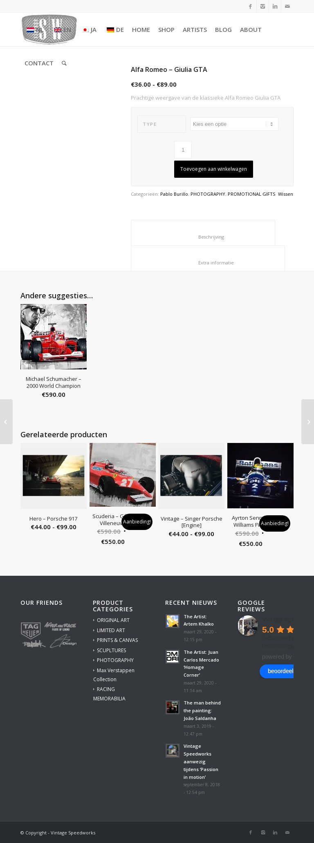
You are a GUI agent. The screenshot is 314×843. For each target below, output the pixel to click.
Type (150, 124)
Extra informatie (208, 262)
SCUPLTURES (111, 650)
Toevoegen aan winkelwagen (213, 168)
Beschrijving (203, 237)
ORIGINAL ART (113, 620)
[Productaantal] (183, 150)
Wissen (285, 194)
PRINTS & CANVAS (117, 640)
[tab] (203, 233)
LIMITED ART (111, 630)
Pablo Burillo (174, 194)
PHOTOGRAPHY (208, 194)
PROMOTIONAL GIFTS (251, 194)
